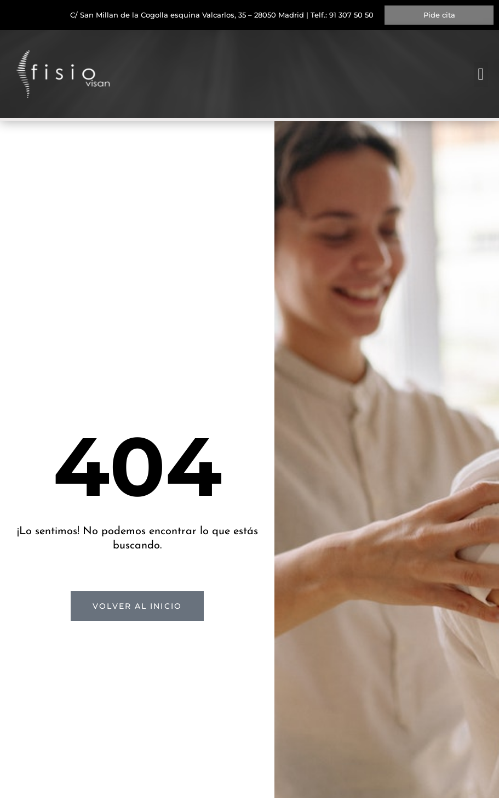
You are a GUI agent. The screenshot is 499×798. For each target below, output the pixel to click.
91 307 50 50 (351, 14)
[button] (481, 74)
